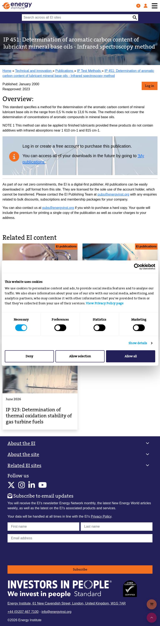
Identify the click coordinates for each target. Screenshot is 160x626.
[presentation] (39, 554)
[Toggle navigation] (155, 6)
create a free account (59, 146)
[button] (80, 443)
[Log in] (145, 6)
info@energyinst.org (56, 611)
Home (6, 71)
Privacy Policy (101, 516)
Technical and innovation (34, 71)
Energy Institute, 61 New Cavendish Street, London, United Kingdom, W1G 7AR (67, 603)
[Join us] (138, 5)
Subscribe (80, 569)
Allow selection (80, 356)
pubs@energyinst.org (113, 194)
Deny (29, 356)
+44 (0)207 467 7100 (23, 611)
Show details (138, 343)
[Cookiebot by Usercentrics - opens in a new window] (137, 266)
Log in (149, 86)
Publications (64, 71)
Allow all (131, 356)
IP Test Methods (89, 71)
